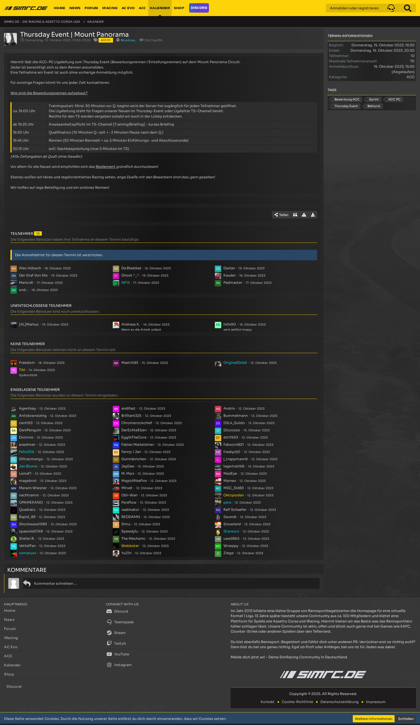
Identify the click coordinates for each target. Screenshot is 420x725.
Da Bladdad (131, 268)
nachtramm (29, 495)
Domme (26, 437)
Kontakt (268, 702)
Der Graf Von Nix (33, 275)
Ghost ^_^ (130, 275)
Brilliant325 (131, 415)
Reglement (105, 166)
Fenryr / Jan (131, 452)
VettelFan (27, 545)
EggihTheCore (134, 437)
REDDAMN (130, 517)
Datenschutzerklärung (339, 702)
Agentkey (27, 408)
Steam (116, 632)
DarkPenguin (30, 430)
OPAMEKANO (31, 502)
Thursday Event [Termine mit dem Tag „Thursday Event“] (346, 106)
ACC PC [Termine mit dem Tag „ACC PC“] (394, 99)
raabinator (130, 509)
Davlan (229, 268)
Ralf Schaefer (234, 509)
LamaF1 (25, 473)
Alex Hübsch (30, 268)
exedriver (27, 444)
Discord (117, 611)
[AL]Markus (29, 324)
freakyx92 (231, 452)
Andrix (229, 408)
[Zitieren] (295, 214)
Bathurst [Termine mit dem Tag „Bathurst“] (374, 106)
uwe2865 (231, 538)
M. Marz (127, 473)
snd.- (23, 290)
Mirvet (127, 488)
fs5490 (229, 324)
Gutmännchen (133, 459)
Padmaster (232, 282)
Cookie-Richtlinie (297, 702)
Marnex (229, 480)
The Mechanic (133, 538)
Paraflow (128, 502)
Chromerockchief (136, 423)
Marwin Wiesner (33, 488)
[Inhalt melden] (304, 214)
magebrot (28, 480)
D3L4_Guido (234, 423)
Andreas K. (130, 324)
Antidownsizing (33, 415)
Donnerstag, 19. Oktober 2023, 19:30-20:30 (58, 40)
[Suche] (407, 8)
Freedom (27, 362)
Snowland (232, 524)
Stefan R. (27, 538)
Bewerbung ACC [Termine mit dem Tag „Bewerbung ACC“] (347, 99)
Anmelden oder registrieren (354, 8)
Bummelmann (235, 415)
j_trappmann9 (235, 459)
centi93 (26, 423)
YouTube (117, 654)
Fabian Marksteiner (137, 444)
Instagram (119, 665)
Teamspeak (120, 622)
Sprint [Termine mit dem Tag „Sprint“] (374, 99)
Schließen (406, 719)
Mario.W (26, 282)
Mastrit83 (129, 362)
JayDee (127, 466)
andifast (128, 408)
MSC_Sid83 (233, 488)
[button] (391, 8)
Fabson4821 (233, 444)
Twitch (116, 643)
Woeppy (230, 545)
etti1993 (230, 437)
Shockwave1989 (33, 524)
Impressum (376, 702)
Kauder (229, 275)
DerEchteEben (134, 430)
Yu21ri (126, 553)
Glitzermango (31, 459)
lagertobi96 (234, 466)
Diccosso (231, 430)
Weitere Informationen (373, 719)
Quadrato (27, 509)
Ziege (228, 553)
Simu (125, 524)
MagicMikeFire (134, 480)
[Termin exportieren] (313, 214)
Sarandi (230, 517)
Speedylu (129, 531)
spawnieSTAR (31, 531)
